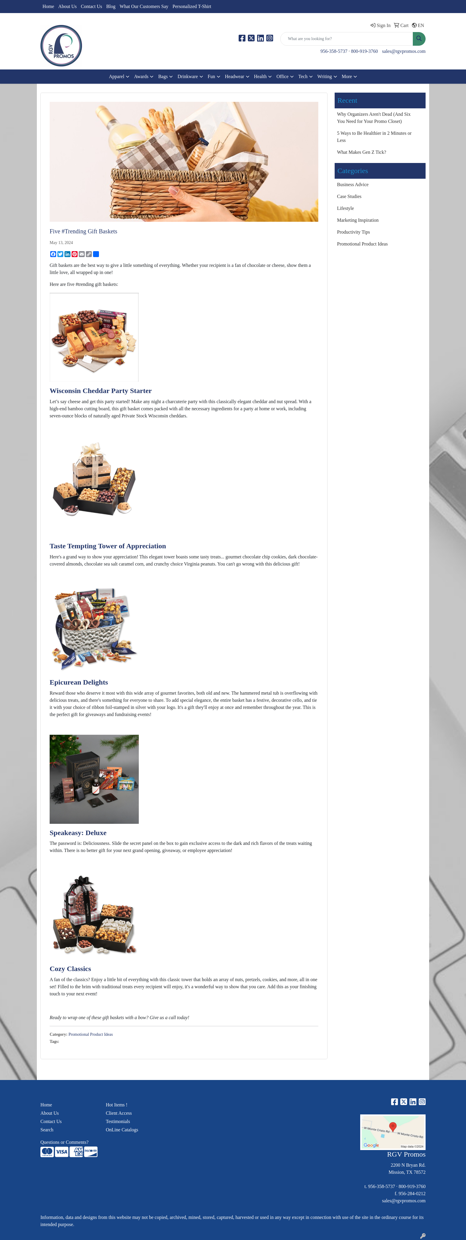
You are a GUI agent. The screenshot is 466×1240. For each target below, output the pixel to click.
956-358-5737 (333, 51)
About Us (67, 6)
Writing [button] (324, 76)
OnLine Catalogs (122, 1129)
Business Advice (353, 184)
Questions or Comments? (64, 1142)
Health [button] (260, 76)
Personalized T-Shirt (192, 6)
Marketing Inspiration (358, 220)
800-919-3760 (364, 51)
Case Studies (349, 196)
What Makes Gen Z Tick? (361, 152)
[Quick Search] (346, 39)
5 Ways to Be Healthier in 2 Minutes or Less (374, 137)
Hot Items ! (116, 1104)
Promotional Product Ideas (90, 1034)
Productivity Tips (353, 232)
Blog (110, 6)
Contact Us (91, 6)
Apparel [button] (117, 76)
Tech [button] (303, 76)
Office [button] (282, 76)
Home (48, 6)
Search (46, 1129)
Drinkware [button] (187, 76)
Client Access (119, 1113)
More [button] (347, 76)
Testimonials (118, 1121)
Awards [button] (141, 76)
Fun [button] (211, 76)
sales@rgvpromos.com (404, 51)
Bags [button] (163, 76)
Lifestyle (345, 208)
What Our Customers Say (144, 6)
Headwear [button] (234, 76)
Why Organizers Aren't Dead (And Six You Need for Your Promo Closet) (373, 118)
